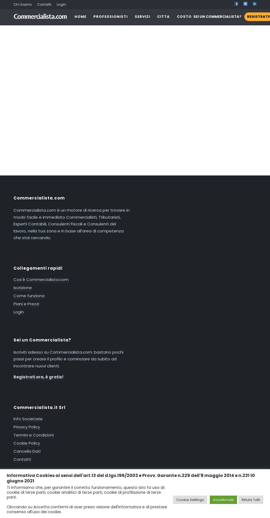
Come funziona (29, 296)
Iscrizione (23, 287)
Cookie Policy (27, 443)
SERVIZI (142, 16)
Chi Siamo (23, 4)
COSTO (184, 16)
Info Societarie (28, 419)
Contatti (44, 4)
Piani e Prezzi (26, 304)
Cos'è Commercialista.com (41, 279)
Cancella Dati (27, 451)
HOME (80, 16)
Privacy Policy (27, 427)
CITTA (163, 16)
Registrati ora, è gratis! (38, 377)
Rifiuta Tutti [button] (251, 499)
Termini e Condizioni (34, 435)
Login (61, 4)
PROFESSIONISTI (110, 16)
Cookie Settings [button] (190, 499)
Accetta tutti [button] (223, 499)
